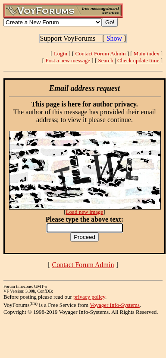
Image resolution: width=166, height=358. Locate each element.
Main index (147, 53)
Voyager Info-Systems (115, 305)
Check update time (138, 60)
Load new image (84, 212)
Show (114, 38)
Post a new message (67, 60)
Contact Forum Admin (100, 53)
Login (60, 53)
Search (105, 60)
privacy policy (89, 296)
